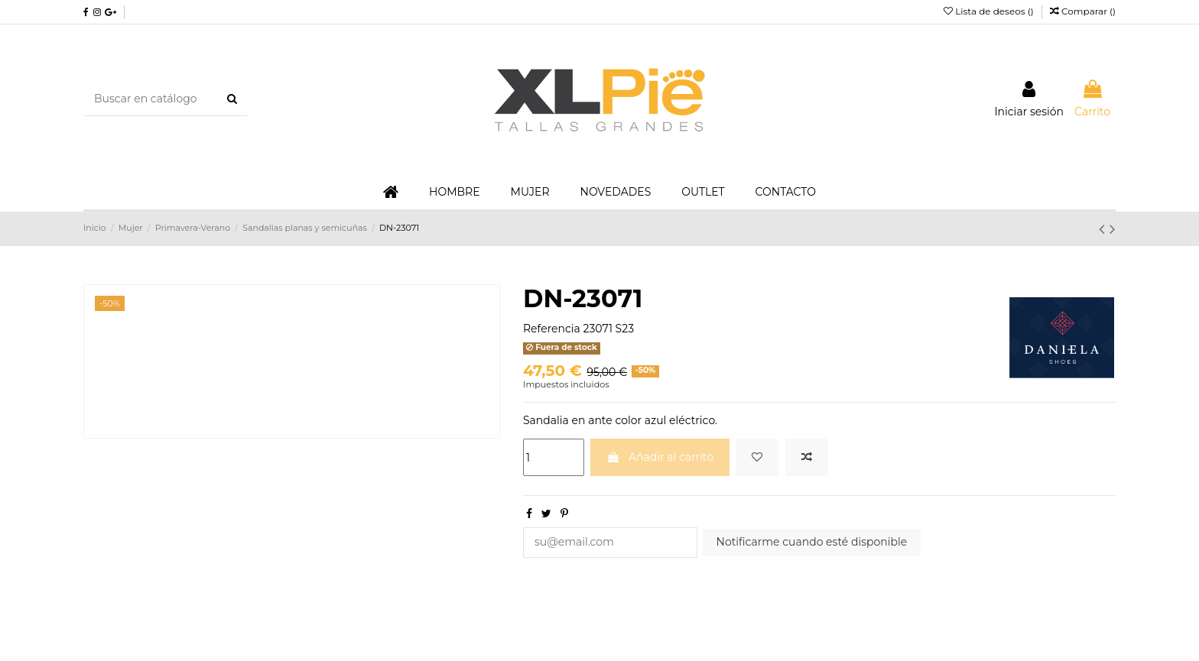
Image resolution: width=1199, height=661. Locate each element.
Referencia (551, 328)
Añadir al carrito (659, 457)
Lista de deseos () (990, 11)
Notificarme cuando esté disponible (812, 542)
